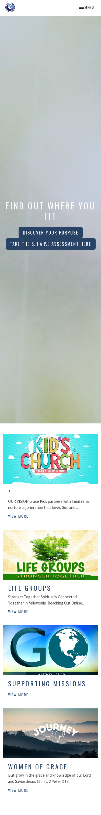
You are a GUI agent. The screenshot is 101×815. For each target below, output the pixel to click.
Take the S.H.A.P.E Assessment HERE (50, 243)
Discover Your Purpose (50, 232)
